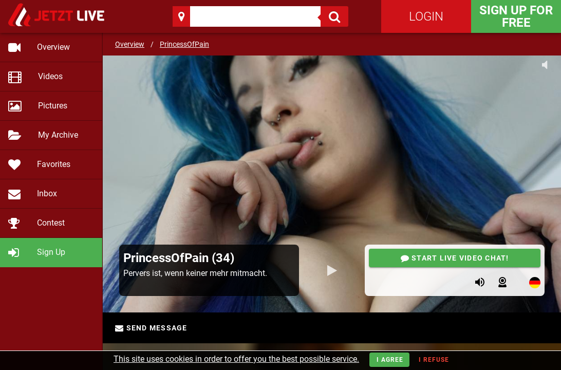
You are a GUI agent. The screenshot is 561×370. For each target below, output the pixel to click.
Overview (129, 44)
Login (426, 16)
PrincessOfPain (184, 44)
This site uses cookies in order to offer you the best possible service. (236, 359)
